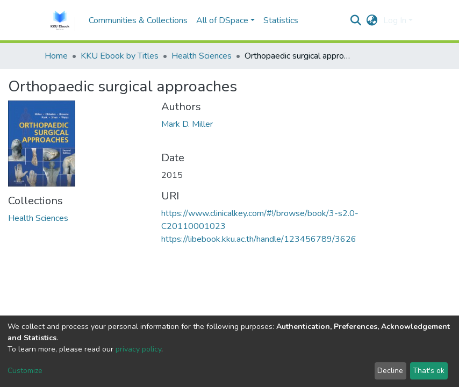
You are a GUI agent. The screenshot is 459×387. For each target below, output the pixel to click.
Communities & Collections (138, 20)
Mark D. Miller (187, 124)
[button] (372, 20)
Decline (390, 371)
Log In (394, 20)
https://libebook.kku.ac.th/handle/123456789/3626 (258, 239)
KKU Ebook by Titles (120, 56)
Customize (25, 371)
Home (56, 56)
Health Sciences (201, 56)
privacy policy (138, 349)
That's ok (428, 371)
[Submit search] (356, 20)
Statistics (280, 20)
